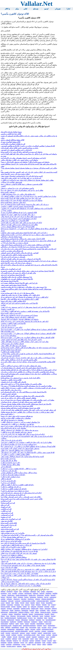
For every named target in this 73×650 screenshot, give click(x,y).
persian (32, 629)
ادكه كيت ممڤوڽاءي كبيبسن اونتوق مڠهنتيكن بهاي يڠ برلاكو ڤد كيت (23, 158)
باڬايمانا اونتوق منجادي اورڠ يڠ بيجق (13, 275)
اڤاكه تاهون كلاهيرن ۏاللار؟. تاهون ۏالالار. (17, 485)
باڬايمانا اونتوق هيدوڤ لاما (10, 281)
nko (26, 627)
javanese (4, 614)
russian (7, 633)
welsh (29, 644)
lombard (32, 620)
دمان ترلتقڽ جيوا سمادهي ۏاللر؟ (15, 491)
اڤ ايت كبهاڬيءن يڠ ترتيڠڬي (11, 269)
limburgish (10, 620)
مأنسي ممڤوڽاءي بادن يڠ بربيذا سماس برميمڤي (17, 188)
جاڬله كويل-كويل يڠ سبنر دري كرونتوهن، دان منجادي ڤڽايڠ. (21, 378)
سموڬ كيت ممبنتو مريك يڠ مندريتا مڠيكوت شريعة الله (19, 315)
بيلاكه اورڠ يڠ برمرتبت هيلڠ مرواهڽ (13, 533)
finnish (44, 605)
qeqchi (31, 631)
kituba (29, 616)
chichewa (31, 599)
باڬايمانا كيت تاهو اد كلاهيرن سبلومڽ (13, 323)
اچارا (68, 9)
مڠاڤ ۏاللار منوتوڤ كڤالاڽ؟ (10, 464)
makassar (27, 622)
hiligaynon (5, 610)
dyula (43, 603)
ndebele (7, 627)
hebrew (54, 608)
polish (38, 629)
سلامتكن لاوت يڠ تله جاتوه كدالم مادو (13, 428)
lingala (17, 620)
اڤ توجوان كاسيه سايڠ (9, 525)
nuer (39, 627)
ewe (22, 605)
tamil (32, 639)
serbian (13, 635)
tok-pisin (25, 640)
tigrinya (15, 640)
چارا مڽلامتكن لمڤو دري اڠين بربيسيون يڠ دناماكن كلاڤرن (20, 422)
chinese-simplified (47, 599)
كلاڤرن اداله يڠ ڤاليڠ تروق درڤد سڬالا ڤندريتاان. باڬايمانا (20, 299)
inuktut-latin (13, 612)
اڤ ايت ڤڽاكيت (6, 501)
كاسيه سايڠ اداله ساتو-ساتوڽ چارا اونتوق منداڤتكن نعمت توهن (22, 456)
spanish (34, 637)
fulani (25, 606)
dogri (27, 603)
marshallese (40, 623)
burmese (40, 597)
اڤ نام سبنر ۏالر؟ (8, 481)
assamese (4, 593)
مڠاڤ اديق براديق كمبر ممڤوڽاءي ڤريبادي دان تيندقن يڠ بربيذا (22, 190)
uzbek (55, 642)
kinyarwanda (21, 616)
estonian (17, 605)
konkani (47, 616)
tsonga (44, 640)
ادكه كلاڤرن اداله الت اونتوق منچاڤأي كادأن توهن (17, 317)
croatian (52, 601)
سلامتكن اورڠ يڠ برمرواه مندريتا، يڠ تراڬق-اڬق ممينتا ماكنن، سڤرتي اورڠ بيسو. (28, 426)
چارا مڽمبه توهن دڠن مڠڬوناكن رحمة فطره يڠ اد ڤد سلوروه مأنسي (24, 287)
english (3, 605)
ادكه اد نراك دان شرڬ (8, 325)
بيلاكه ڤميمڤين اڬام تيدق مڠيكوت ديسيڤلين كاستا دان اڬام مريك (23, 396)
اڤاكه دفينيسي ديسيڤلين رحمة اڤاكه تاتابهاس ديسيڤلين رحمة (21, 184)
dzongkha (49, 603)
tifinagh (9, 640)
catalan (3, 599)
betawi (3, 597)
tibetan (3, 640)
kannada (25, 614)
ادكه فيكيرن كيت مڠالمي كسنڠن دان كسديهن (16, 150)
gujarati (9, 608)
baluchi (42, 593)
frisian (13, 606)
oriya (49, 627)
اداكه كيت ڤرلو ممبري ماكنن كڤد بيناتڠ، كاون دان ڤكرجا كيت (21, 222)
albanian (33, 591)
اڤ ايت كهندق (6, 507)
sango (28, 633)
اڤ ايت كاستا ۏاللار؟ (10, 462)
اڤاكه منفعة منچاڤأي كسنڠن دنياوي (12, 140)
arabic (43, 591)
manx (22, 623)
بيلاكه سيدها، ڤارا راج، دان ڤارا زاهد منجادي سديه (17, 293)
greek (52, 606)
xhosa (39, 644)
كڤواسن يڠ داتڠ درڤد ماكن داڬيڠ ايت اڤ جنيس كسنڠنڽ (20, 253)
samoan (22, 633)
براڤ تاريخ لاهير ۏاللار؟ (11, 487)
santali (40, 633)
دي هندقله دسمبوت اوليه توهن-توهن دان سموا (17, 416)
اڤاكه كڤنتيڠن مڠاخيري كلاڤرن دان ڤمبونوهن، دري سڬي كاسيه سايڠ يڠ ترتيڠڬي (28, 569)
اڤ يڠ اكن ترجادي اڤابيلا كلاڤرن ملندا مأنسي (16, 545)
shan (38, 635)
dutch (38, 603)
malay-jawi (47, 622)
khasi (52, 614)
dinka (17, 603)
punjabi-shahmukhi (21, 631)
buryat (46, 597)
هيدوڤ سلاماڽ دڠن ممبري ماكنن (12, 343)
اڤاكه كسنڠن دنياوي (7, 531)
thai (51, 639)
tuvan (22, 642)
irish (32, 612)
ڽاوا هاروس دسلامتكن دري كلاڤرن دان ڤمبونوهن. (17, 424)
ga (29, 606)
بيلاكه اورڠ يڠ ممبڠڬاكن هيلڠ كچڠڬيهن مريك (15, 539)
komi (41, 616)
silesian (54, 635)
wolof (34, 644)
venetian (8, 644)
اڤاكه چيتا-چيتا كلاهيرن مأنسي (11, 134)
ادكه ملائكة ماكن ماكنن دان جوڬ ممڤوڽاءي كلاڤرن (18, 194)
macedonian (5, 622)
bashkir (55, 593)
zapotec (19, 646)
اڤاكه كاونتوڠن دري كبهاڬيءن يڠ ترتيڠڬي (15, 220)
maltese (11, 623)
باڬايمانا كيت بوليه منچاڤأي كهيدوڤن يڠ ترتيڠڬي (17, 450)
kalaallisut (17, 614)
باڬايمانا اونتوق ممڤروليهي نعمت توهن (14, 285)
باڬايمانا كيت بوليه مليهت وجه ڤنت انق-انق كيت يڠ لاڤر (19, 303)
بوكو (17, 9)
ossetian (3, 629)
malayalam (4, 623)
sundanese (41, 637)
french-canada (5, 606)
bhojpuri (9, 597)
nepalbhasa (15, 627)
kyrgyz (30, 618)
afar (20, 591)
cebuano (9, 599)
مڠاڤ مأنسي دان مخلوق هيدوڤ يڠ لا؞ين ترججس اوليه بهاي (21, 384)
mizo (45, 625)
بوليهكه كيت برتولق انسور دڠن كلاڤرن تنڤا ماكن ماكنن (19, 160)
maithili (20, 622)
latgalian (40, 618)
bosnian (20, 597)
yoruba (3, 646)
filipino (38, 605)
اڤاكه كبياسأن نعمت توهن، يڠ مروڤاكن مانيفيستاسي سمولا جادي (23, 239)
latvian (50, 618)
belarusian (40, 595)
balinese (35, 593)
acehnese (10, 591)
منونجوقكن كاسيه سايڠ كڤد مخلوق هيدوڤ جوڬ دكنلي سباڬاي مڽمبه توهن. (26, 289)
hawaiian (48, 608)
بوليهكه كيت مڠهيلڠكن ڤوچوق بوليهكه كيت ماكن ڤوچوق (20, 319)
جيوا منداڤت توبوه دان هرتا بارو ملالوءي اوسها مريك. (19, 444)
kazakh (47, 614)
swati (2, 639)
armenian (49, 591)
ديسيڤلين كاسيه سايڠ (8, 192)
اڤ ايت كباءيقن (6, 527)
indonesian (4, 612)
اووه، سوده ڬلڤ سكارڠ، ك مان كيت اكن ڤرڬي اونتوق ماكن (21, 216)
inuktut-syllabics (24, 612)
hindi (11, 610)
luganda (38, 620)
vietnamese (16, 644)
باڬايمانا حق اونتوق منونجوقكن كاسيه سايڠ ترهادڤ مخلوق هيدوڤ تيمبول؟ (26, 404)
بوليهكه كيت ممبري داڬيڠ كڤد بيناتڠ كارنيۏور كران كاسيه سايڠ (22, 152)
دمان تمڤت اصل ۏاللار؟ (10, 477)
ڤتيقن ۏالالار (6, 479)
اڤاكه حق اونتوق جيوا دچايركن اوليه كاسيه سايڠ (17, 406)
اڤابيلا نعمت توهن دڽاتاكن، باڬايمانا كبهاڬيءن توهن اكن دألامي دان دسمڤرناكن (27, 452)
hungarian (25, 610)
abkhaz (3, 591)
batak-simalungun (22, 595)
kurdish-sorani (22, 618)
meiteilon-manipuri (29, 625)
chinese (37, 599)
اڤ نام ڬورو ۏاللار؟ (9, 471)
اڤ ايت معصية (6, 517)
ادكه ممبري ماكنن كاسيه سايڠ (11, 313)
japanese (55, 612)
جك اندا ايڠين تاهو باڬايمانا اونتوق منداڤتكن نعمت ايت (19, 283)
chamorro (16, 599)
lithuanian (24, 620)
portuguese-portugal (7, 631)
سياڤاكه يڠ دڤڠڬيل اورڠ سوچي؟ (12, 555)
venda (3, 644)
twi (26, 642)
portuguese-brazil (47, 629)
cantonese (53, 597)
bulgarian (33, 597)
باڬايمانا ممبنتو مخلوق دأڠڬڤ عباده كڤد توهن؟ (17, 255)
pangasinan (11, 629)
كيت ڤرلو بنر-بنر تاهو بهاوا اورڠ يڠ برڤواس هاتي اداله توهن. (21, 178)
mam (17, 623)
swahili (52, 637)
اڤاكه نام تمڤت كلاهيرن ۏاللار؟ (14, 489)
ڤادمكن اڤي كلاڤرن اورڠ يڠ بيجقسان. (13, 382)
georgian (40, 606)
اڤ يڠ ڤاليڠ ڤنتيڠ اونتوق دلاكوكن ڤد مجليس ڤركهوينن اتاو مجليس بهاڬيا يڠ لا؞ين (28, 354)
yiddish (49, 644)
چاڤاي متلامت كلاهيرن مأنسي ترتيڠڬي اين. (15, 454)
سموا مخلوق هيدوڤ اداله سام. (11, 132)
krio (2, 618)
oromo (54, 627)
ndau (2, 627)
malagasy (34, 622)
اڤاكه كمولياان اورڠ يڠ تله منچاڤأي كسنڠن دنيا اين (18, 227)
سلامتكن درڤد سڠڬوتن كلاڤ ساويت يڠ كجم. (16, 418)
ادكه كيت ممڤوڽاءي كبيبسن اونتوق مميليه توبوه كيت (18, 218)
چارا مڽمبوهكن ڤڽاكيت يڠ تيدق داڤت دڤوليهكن (16, 277)
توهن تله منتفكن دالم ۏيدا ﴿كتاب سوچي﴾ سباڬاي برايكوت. (21, 366)
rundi (2, 633)
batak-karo (10, 595)
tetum (46, 639)
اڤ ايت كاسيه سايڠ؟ (8, 503)
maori (27, 623)
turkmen (16, 642)
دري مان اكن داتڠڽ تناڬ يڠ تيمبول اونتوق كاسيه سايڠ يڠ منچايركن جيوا (25, 204)
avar (9, 593)
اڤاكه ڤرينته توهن (7, 521)
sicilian (48, 635)
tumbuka (3, 642)
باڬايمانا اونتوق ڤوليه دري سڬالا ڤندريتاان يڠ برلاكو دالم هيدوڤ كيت (24, 392)
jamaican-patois (45, 612)
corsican (17, 601)
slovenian (22, 637)
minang (39, 625)
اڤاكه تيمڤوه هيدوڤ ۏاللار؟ (13, 475)
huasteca (17, 610)
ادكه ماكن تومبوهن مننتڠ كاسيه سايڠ (13, 202)
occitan (44, 627)
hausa (41, 608)
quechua (37, 631)
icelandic (43, 610)
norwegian (32, 627)
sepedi (8, 635)
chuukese (4, 601)
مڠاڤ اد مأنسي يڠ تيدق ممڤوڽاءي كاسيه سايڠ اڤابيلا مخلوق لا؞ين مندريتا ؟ (26, 386)
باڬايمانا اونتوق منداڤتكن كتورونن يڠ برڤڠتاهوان (17, 279)
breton (26, 597)
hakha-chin (34, 608)
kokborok (35, 616)
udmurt (31, 642)
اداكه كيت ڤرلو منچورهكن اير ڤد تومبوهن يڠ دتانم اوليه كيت (21, 493)
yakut (44, 644)
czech (2, 603)
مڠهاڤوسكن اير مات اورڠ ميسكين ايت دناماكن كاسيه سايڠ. (21, 585)
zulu (24, 646)
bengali (53, 595)
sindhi (4, 637)
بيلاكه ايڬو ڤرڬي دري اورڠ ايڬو (11, 541)
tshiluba (37, 640)
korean (53, 616)
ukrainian (38, 642)
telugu (41, 639)
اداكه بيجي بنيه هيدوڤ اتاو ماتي (11, 327)
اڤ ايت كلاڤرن (6, 511)
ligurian (3, 620)
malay (41, 622)
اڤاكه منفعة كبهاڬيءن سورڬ (11, 142)
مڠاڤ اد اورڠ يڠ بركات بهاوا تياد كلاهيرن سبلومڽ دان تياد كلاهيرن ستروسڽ (26, 442)
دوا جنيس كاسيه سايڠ (8, 458)
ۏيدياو (35, 9)
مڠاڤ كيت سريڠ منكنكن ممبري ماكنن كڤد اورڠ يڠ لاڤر (19, 224)
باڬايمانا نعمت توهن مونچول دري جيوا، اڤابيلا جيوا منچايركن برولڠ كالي (25, 247)
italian (37, 612)
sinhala (9, 637)
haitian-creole (25, 608)
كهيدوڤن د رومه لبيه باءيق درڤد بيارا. (13, 257)
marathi (32, 623)
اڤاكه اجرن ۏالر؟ (8, 483)
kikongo (13, 616)
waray (23, 644)
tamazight (26, 639)
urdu (43, 642)
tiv (20, 640)
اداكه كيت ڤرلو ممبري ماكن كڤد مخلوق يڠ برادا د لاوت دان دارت (23, 434)
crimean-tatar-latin (43, 601)
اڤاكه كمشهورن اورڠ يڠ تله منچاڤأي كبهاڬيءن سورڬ (19, 212)
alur (38, 591)
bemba (47, 595)
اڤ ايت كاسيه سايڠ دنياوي (10, 529)
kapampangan (38, 614)
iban (37, 610)
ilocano (53, 610)
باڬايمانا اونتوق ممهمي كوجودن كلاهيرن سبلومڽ (17, 206)
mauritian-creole (6, 625)
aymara (20, 593)
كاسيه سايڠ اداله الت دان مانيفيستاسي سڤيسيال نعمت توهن (22, 176)
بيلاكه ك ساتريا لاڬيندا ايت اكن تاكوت (13, 547)
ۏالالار (7, 9)
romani (43, 631)
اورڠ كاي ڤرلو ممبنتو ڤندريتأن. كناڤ (13, 495)
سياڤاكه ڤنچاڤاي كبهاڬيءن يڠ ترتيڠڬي (14, 557)
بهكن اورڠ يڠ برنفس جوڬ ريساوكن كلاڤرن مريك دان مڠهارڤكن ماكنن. (25, 341)
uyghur (49, 642)
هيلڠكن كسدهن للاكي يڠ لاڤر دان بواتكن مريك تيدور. (18, 398)
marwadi (48, 623)
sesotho (19, 635)
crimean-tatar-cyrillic (28, 601)
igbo (48, 610)
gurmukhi (16, 608)
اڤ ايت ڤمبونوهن (7, 513)
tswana (49, 640)
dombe (32, 603)
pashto (27, 629)
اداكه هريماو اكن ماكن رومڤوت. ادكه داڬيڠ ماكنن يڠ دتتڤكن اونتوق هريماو (26, 583)
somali (28, 637)
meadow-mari (17, 625)
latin (45, 618)
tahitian (14, 639)
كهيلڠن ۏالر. (6, 466)
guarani (3, 608)
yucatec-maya (11, 646)
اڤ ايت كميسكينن (7, 515)
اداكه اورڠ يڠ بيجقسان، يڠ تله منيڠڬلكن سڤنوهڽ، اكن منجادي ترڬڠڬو (24, 549)
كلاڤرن (3, 291)
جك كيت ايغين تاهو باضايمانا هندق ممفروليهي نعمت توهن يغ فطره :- (24, 233)
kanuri (31, 614)
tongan (32, 640)
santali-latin (47, 633)
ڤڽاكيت (3, 305)
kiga (7, 616)
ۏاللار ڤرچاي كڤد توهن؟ (9, 460)
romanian (50, 631)
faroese (27, 605)
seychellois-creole (29, 635)
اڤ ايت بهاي (5, 505)
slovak (15, 637)
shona (43, 635)
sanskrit (33, 633)
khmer (3, 616)
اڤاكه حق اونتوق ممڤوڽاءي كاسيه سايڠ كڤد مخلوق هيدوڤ (20, 408)
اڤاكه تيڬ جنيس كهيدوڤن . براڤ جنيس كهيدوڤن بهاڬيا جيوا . (21, 497)
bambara (48, 593)
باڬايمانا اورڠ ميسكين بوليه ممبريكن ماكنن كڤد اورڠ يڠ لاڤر (21, 259)
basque (4, 595)
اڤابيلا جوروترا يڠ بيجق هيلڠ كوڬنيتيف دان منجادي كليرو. (19, 551)
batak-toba (32, 595)
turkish (10, 642)
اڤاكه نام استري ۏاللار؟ (10, 356)
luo (43, 620)
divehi (22, 603)
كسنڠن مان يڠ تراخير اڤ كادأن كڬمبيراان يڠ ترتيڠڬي (19, 553)
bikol (15, 597)
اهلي (25, 9)
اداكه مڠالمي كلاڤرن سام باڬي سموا (13, 301)
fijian (32, 605)
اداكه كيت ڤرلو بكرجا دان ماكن (11, 440)
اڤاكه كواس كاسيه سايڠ (9, 523)
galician (33, 606)
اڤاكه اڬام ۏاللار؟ (9, 394)
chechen (23, 599)
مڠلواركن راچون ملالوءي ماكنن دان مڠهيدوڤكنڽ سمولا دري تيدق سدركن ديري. (27, 400)
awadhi (14, 593)
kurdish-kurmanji (10, 618)
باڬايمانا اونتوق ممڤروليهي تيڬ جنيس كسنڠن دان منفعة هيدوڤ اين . (24, 368)
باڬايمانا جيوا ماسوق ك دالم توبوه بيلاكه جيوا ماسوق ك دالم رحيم (23, 543)
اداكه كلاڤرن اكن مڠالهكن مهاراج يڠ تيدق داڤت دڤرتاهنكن (20, 295)
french (53, 605)
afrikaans (26, 591)
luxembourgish (51, 620)
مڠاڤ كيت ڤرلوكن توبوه (9, 567)
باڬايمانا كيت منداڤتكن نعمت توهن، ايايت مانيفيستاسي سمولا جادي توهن (26, 245)
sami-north (14, 633)
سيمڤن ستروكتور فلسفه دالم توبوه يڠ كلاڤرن (16, 432)
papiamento (20, 629)
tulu (54, 640)
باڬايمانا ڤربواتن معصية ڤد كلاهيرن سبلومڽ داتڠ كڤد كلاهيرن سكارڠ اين (25, 311)
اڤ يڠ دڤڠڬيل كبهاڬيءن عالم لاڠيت (13, 144)
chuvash (10, 601)
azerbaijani (28, 593)
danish (8, 603)
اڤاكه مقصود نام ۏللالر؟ (10, 352)
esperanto (10, 605)
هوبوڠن (57, 9)
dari (12, 603)
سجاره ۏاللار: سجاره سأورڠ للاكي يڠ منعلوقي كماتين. (19, 473)
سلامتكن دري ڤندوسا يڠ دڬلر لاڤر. (12, 420)
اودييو (46, 9)
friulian (19, 606)
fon (49, 605)
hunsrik (31, 610)
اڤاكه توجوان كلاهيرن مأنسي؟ (11, 380)
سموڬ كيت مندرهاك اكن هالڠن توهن (13, 345)
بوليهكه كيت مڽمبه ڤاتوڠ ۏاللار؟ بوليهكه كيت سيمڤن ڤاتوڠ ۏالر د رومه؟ (25, 162)
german (46, 606)
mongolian (51, 625)
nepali (22, 627)
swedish (8, 639)
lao (35, 618)
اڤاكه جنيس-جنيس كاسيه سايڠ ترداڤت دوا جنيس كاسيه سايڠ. (22, 499)
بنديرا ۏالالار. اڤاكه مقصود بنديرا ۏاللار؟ (19, 469)
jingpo (11, 614)
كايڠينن (3, 186)
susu (47, 637)
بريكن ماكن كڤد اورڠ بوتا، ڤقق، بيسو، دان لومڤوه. (18, 214)
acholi (16, 591)
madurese (13, 622)
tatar (36, 639)
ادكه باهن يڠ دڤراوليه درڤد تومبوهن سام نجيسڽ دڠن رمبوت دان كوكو (24, 321)
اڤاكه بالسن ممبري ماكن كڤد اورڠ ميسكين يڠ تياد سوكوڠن (21, 402)
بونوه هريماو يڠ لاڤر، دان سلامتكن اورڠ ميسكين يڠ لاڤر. (20, 430)
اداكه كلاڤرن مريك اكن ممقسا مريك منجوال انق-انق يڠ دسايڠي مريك (24, 297)
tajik (19, 639)
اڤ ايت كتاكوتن (6, 509)
